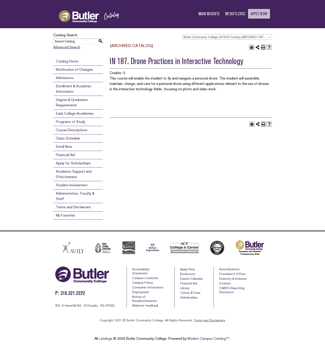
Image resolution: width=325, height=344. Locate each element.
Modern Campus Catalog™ (208, 338)
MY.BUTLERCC (235, 13)
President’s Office (232, 274)
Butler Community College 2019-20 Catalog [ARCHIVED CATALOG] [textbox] (228, 37)
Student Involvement (71, 185)
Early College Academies (74, 113)
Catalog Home (67, 61)
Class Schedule (68, 138)
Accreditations (229, 269)
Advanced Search (66, 47)
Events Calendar (191, 278)
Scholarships (189, 297)
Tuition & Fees (190, 293)
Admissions (65, 78)
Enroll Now (64, 146)
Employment (140, 292)
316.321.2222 (72, 293)
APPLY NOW (259, 13)
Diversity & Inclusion (233, 278)
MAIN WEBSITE (209, 13)
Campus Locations (145, 278)
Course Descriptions (71, 130)
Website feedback (145, 305)
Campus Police (142, 282)
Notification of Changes (74, 69)
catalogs (105, 338)
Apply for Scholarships (73, 163)
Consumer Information (147, 287)
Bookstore (187, 274)
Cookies (225, 283)
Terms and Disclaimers (73, 207)
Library (184, 288)
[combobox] (227, 37)
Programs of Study (70, 122)
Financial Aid (65, 155)
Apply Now (187, 269)
